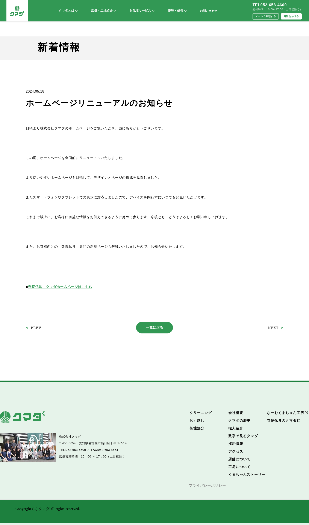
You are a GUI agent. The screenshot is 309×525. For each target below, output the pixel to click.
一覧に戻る (154, 327)
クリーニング (200, 413)
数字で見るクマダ (243, 436)
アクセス (235, 451)
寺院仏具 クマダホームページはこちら (60, 287)
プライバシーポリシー (207, 485)
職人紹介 (235, 428)
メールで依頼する (265, 16)
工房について (239, 467)
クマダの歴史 (239, 420)
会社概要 (235, 413)
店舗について (239, 459)
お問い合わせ (208, 10)
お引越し (196, 420)
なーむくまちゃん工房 (285, 413)
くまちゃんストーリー (246, 474)
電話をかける (291, 16)
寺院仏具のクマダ (282, 420)
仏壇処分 (196, 428)
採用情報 (235, 444)
